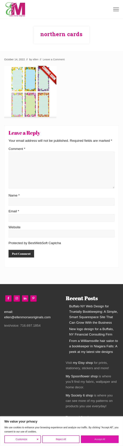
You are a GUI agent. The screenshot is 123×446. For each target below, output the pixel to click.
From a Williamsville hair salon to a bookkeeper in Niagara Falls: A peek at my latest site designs (93, 346)
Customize (21, 439)
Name (14, 195)
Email (14, 211)
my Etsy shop (83, 363)
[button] (116, 9)
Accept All (99, 439)
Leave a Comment (54, 59)
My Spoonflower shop (82, 376)
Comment (17, 149)
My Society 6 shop (79, 395)
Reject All (61, 439)
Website (15, 227)
